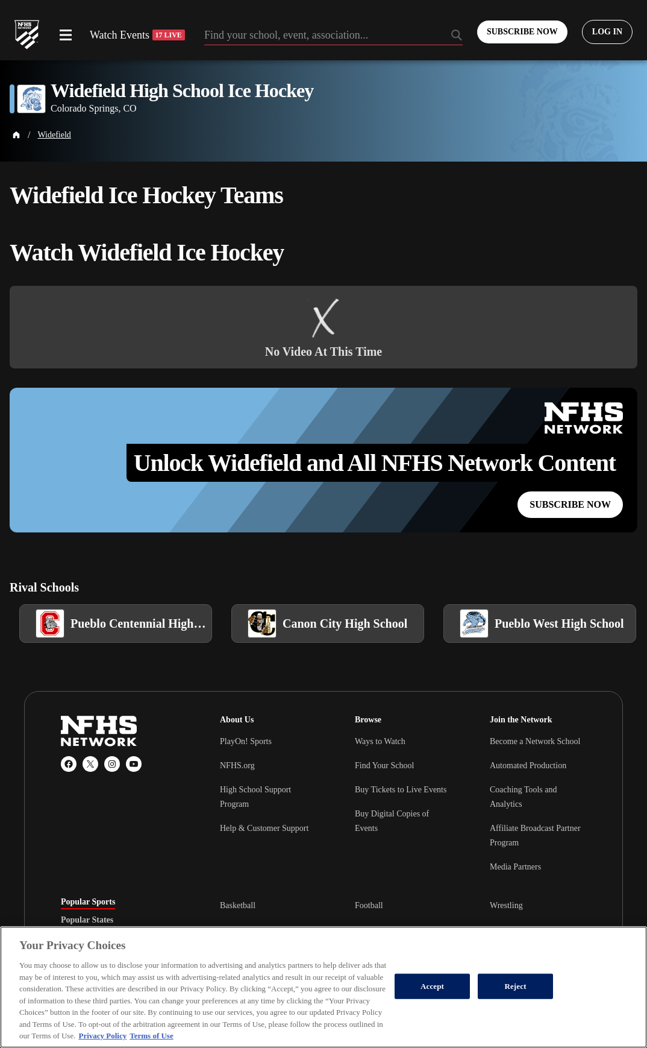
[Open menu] (65, 35)
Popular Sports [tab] (88, 902)
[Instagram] (112, 764)
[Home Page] (16, 135)
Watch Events (137, 35)
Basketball (237, 905)
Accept (432, 986)
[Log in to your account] (607, 32)
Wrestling (506, 905)
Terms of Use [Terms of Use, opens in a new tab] (151, 1035)
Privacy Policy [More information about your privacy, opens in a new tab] (102, 1035)
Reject (515, 986)
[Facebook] (69, 764)
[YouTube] (134, 764)
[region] (323, 987)
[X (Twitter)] (90, 764)
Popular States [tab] (87, 920)
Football (369, 905)
